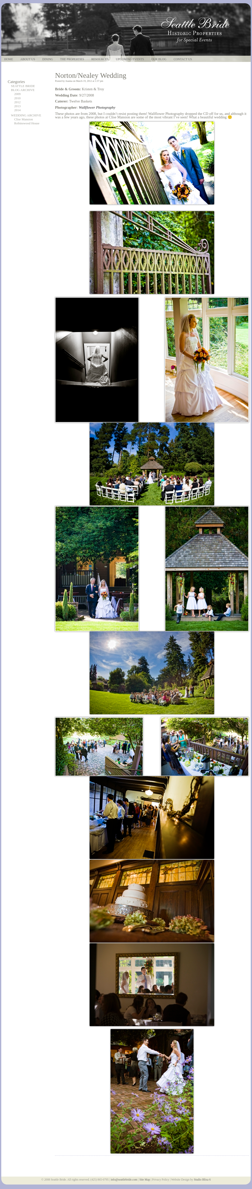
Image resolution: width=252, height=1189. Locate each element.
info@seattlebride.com (124, 1179)
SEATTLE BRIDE (23, 86)
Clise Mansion (23, 119)
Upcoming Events (130, 59)
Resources (100, 59)
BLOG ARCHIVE (23, 90)
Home (8, 59)
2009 (17, 94)
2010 (17, 98)
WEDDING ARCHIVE (26, 115)
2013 (17, 106)
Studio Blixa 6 (202, 1179)
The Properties (72, 59)
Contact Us (183, 59)
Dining (47, 59)
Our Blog (158, 59)
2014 (17, 110)
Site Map (144, 1179)
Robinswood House (26, 123)
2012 (17, 102)
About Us (27, 59)
